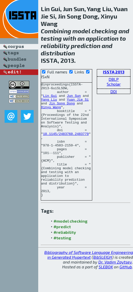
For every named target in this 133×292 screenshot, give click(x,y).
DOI (113, 91)
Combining (56, 31)
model (81, 31)
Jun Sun (74, 98)
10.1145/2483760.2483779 (66, 144)
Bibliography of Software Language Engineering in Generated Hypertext (88, 277)
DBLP (114, 79)
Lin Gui (50, 98)
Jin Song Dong (62, 107)
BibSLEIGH (102, 280)
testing (51, 38)
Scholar (114, 84)
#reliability (65, 255)
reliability (55, 45)
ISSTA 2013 (113, 71)
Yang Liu (49, 103)
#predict (62, 249)
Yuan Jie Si (78, 103)
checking (104, 31)
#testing (62, 260)
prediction (85, 45)
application (102, 38)
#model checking (70, 243)
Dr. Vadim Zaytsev (115, 284)
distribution (58, 53)
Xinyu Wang (51, 112)
